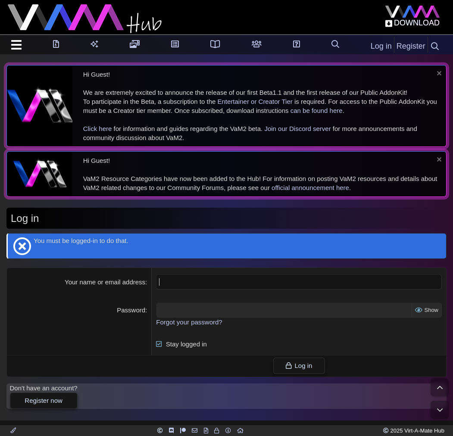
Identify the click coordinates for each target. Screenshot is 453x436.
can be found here (317, 110)
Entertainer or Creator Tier (255, 101)
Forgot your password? (189, 322)
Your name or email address (105, 282)
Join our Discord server (297, 128)
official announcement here (310, 187)
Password (131, 310)
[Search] (435, 46)
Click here (97, 128)
